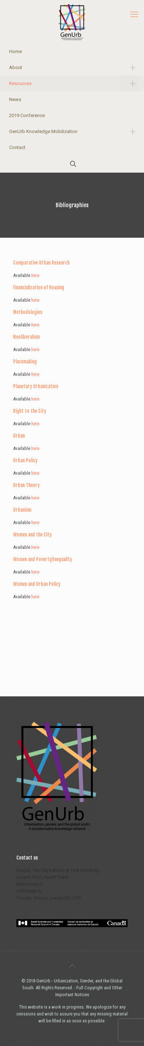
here (35, 275)
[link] (129, 68)
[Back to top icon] (72, 966)
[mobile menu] (134, 14)
